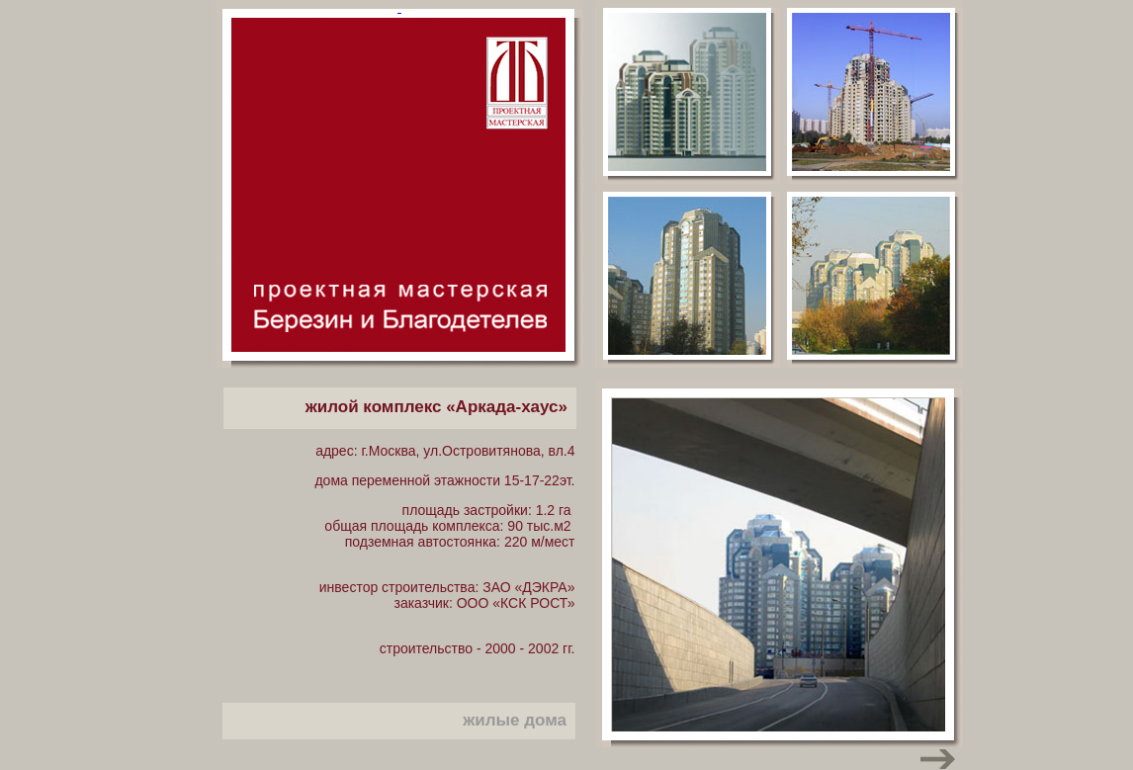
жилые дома (514, 720)
